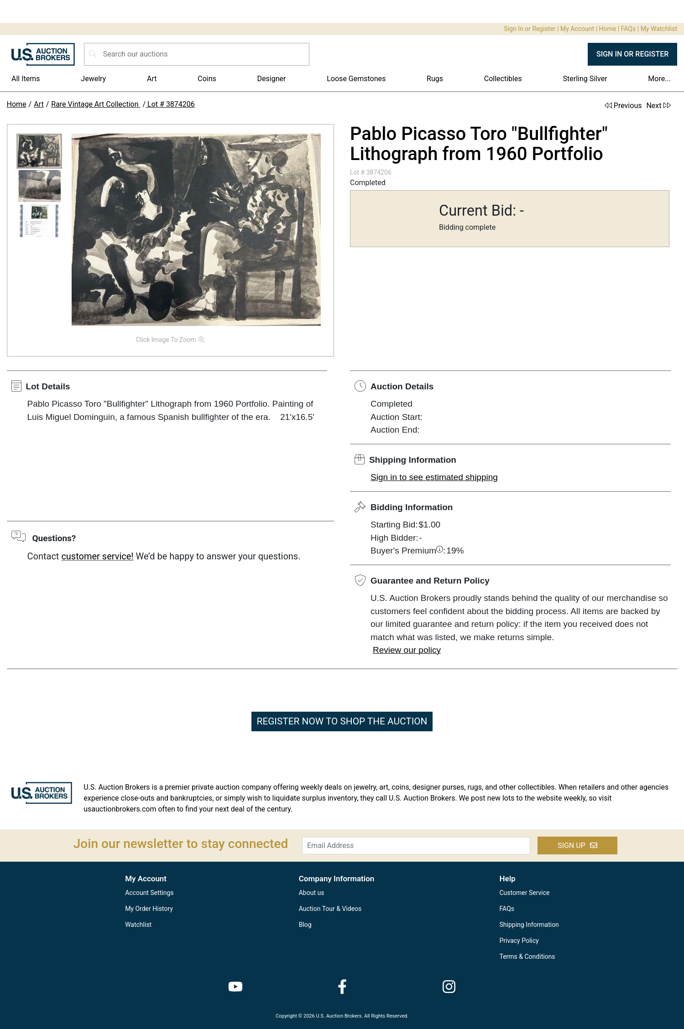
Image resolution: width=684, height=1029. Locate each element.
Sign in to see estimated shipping (434, 477)
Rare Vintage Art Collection (95, 104)
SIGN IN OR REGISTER (632, 54)
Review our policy (407, 650)
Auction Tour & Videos (330, 908)
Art (152, 78)
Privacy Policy (519, 940)
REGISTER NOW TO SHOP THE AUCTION (342, 721)
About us (311, 892)
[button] (39, 151)
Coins (207, 78)
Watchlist (138, 924)
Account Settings (149, 892)
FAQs (628, 28)
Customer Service (525, 892)
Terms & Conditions (527, 956)
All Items (25, 78)
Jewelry (93, 78)
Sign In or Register (529, 28)
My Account (577, 28)
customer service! (97, 556)
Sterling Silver (585, 78)
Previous (623, 105)
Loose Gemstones (356, 78)
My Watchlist (659, 28)
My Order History (149, 908)
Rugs (435, 78)
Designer (271, 78)
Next (658, 105)
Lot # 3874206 (170, 104)
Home (607, 28)
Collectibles (503, 78)
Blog (305, 924)
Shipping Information (529, 924)
